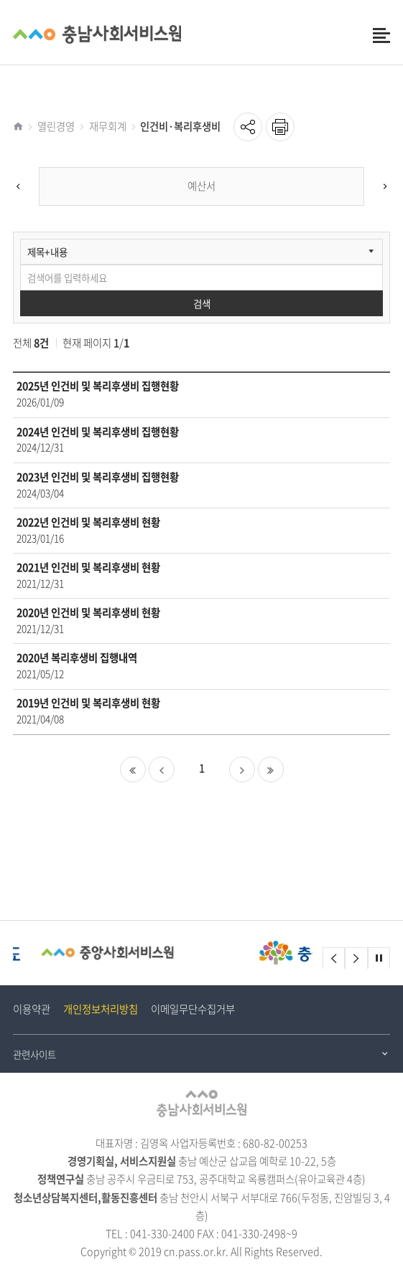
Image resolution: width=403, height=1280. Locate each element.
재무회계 (107, 126)
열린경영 (56, 126)
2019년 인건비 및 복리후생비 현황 (88, 703)
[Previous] (18, 186)
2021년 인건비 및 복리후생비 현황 (88, 567)
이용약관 (31, 1009)
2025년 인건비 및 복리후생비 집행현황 (98, 386)
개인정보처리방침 (100, 1009)
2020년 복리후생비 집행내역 (77, 658)
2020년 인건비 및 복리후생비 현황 (88, 613)
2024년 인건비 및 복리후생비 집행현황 (98, 432)
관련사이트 (34, 1054)
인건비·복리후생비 (180, 126)
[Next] (385, 186)
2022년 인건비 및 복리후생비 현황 (88, 522)
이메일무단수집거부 (193, 1009)
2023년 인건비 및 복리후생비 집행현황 (98, 477)
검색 (201, 303)
